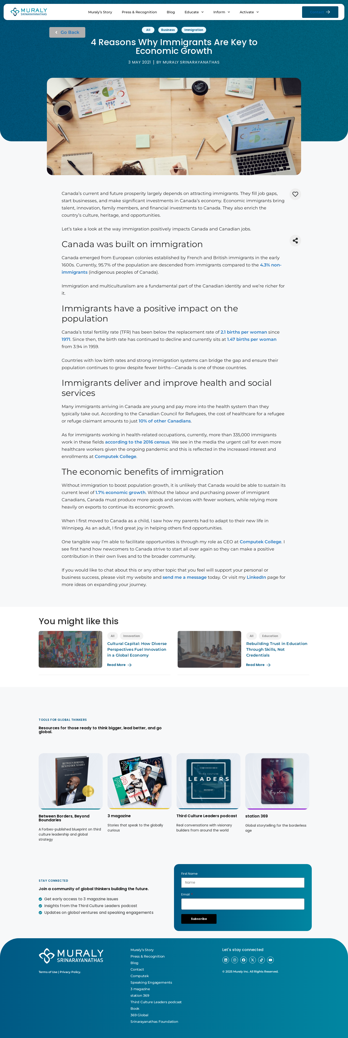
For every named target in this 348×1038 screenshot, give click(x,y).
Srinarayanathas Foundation (154, 1022)
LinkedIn (256, 577)
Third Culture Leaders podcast (206, 816)
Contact (137, 969)
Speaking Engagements (151, 982)
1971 (66, 339)
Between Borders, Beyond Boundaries (64, 818)
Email (185, 894)
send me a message (185, 577)
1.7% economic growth (120, 492)
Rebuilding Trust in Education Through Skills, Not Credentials (277, 649)
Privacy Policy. (70, 972)
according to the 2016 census (137, 442)
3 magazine (119, 816)
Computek (139, 976)
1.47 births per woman (251, 339)
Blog (171, 12)
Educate (194, 12)
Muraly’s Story (100, 12)
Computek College (115, 456)
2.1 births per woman (244, 332)
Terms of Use (48, 972)
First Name (189, 873)
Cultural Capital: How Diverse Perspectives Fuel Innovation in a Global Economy (137, 649)
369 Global (139, 1015)
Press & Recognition (139, 12)
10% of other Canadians (165, 421)
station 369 (256, 816)
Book (134, 1008)
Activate (249, 12)
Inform (221, 12)
